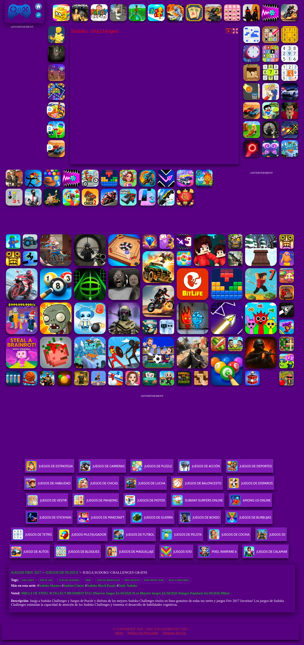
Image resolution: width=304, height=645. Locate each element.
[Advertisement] (22, 93)
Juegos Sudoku (69, 580)
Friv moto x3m (154, 580)
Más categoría (179, 580)
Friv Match (132, 580)
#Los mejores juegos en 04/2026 (154, 593)
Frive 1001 (46, 580)
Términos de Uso (174, 633)
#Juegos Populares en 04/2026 (199, 593)
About (119, 633)
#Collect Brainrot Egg (70, 593)
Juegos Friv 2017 (19, 11)
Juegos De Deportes (249, 467)
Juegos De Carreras (102, 467)
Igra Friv (28, 580)
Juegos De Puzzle (152, 467)
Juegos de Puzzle (62, 572)
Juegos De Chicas (98, 484)
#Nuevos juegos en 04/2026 (112, 593)
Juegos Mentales (108, 580)
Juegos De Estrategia (49, 467)
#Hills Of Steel (35, 593)
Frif (88, 580)
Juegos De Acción (199, 467)
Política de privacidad (143, 633)
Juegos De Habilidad (48, 484)
